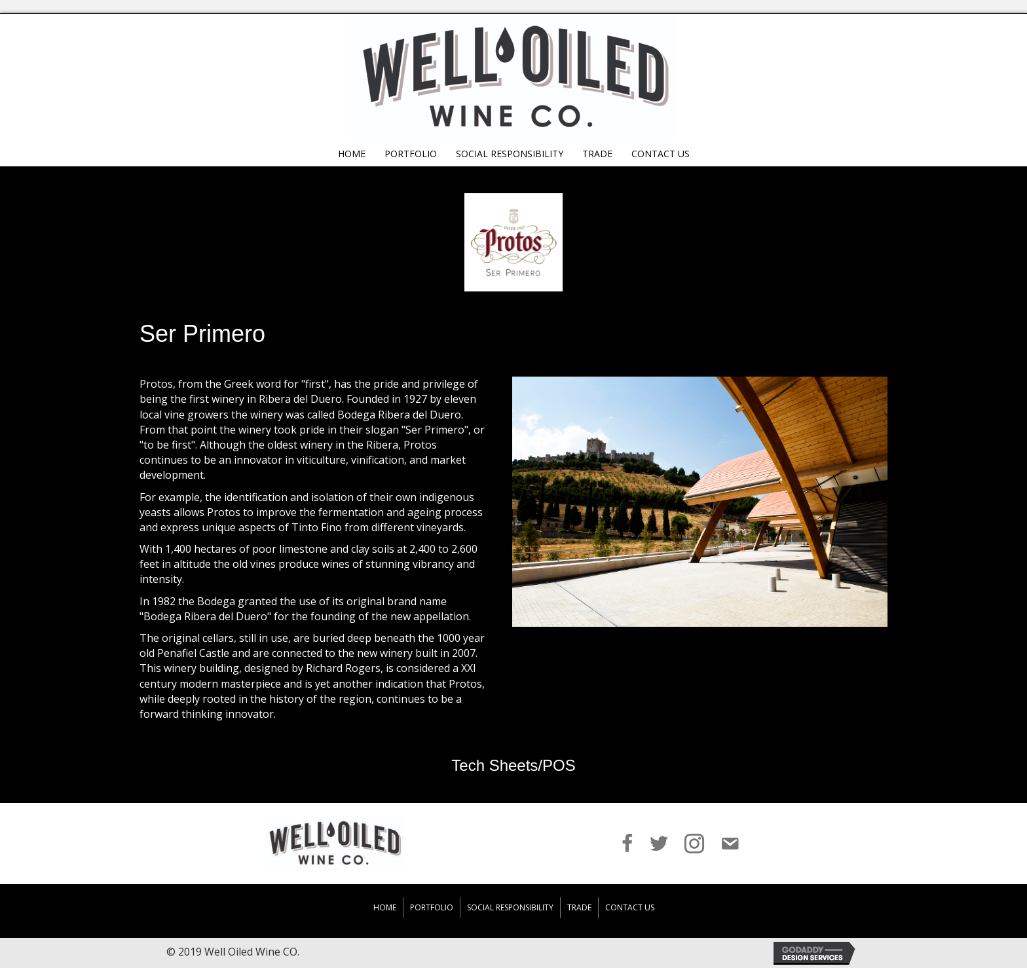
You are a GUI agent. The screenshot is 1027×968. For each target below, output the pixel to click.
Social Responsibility (510, 907)
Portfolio (431, 907)
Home (384, 907)
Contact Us (629, 907)
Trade (579, 907)
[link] (351, 152)
